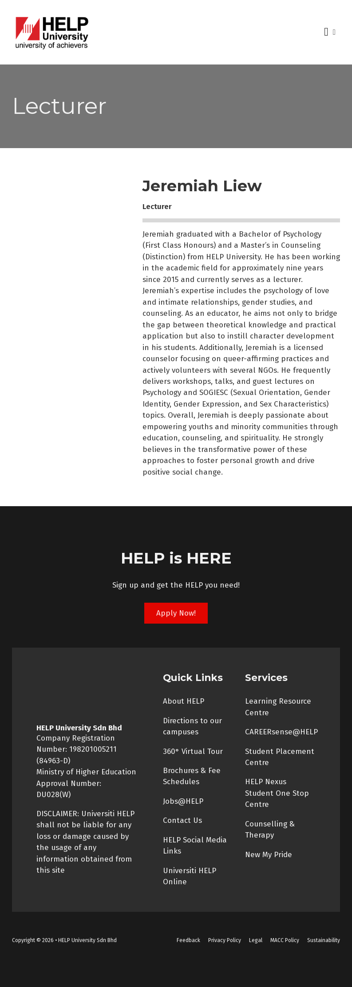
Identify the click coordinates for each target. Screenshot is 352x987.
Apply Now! (176, 612)
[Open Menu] (326, 32)
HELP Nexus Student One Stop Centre (277, 793)
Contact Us (182, 820)
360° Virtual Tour (193, 751)
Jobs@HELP (183, 801)
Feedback (188, 940)
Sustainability (323, 940)
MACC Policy (284, 940)
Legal (255, 940)
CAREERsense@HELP (281, 731)
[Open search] (334, 32)
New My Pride (268, 854)
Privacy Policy (224, 940)
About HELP (183, 701)
